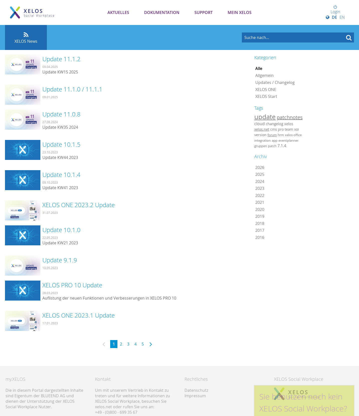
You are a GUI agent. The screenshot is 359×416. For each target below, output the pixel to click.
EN (342, 17)
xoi (296, 129)
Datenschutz (196, 390)
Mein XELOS (240, 12)
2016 (259, 237)
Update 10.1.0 (61, 230)
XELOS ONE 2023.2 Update (78, 205)
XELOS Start (266, 96)
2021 (259, 202)
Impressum (195, 396)
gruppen (260, 146)
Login (335, 9)
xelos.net (261, 129)
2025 (259, 174)
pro (281, 129)
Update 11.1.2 (61, 59)
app (274, 140)
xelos (288, 123)
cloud (259, 123)
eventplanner (288, 140)
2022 (259, 195)
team (289, 129)
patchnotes (290, 117)
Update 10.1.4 (61, 175)
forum (272, 135)
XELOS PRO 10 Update (72, 285)
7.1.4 (281, 145)
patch (272, 146)
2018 (259, 223)
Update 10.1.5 (61, 144)
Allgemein (264, 75)
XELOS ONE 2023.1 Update (78, 315)
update (265, 116)
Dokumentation (162, 12)
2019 (259, 216)
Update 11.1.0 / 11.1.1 (72, 89)
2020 (259, 209)
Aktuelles (118, 12)
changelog (274, 123)
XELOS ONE (265, 89)
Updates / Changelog (275, 82)
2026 (259, 167)
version (260, 135)
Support (203, 12)
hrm (281, 135)
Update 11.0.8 (61, 114)
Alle (258, 68)
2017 (259, 230)
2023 (259, 188)
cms (273, 129)
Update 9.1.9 (59, 260)
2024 (259, 181)
